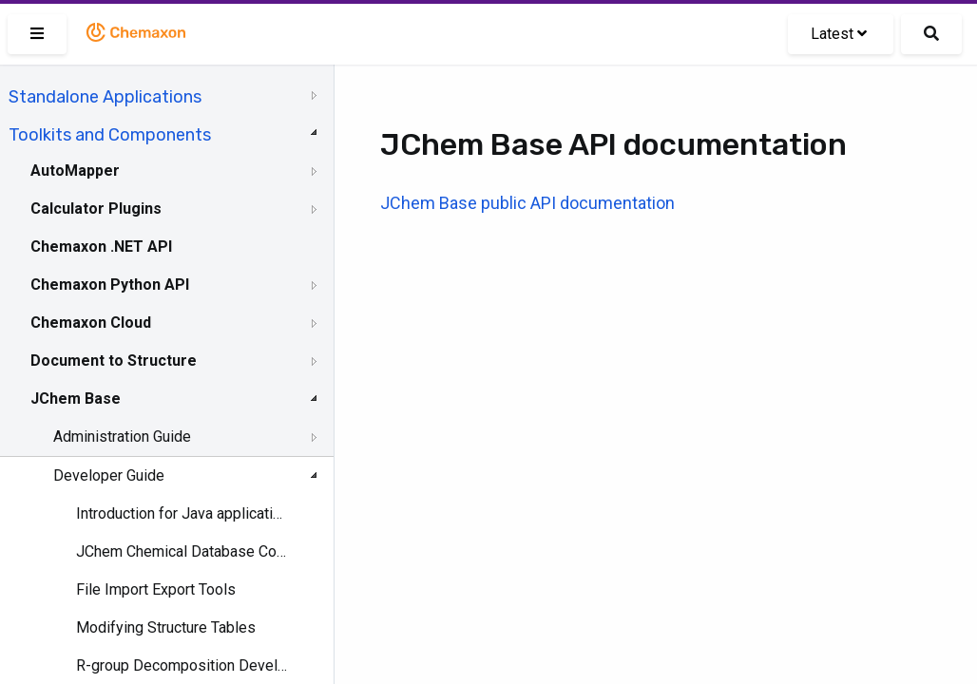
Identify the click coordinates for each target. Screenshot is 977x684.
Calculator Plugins (96, 209)
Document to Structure (113, 361)
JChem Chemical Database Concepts (182, 551)
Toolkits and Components (110, 134)
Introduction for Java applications (182, 513)
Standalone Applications (105, 96)
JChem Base (75, 399)
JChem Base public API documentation (527, 203)
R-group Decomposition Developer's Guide (182, 665)
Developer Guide (108, 475)
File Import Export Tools (156, 589)
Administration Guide (122, 437)
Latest (839, 34)
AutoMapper (75, 171)
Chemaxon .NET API (101, 247)
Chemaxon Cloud (90, 323)
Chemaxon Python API (109, 285)
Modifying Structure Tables (166, 627)
